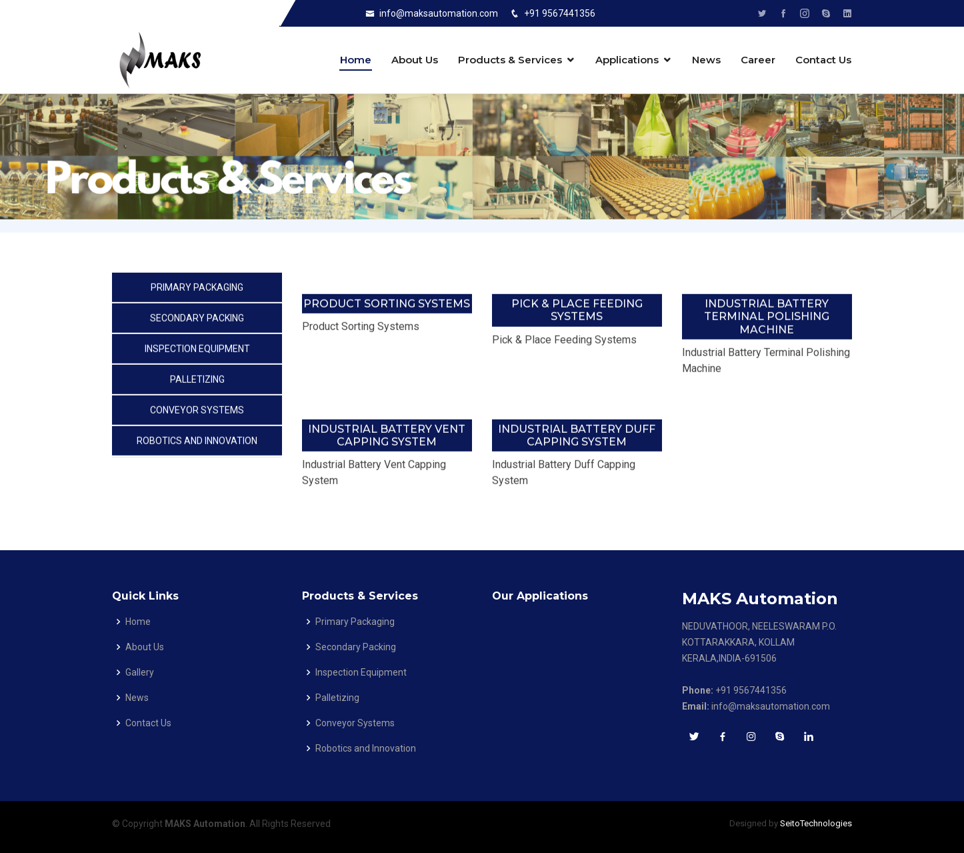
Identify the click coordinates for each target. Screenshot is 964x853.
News (706, 59)
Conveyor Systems (197, 412)
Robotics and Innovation (197, 443)
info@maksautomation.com (438, 13)
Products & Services (510, 59)
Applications (627, 59)
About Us (414, 59)
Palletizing (197, 381)
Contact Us (823, 59)
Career (758, 59)
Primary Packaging (197, 289)
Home (355, 59)
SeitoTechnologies (816, 823)
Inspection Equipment (197, 350)
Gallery (139, 672)
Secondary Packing (197, 320)
